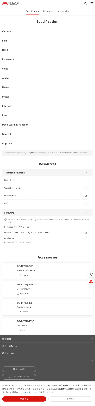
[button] (32, 11)
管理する (71, 399)
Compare (24, 275)
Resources (48, 11)
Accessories (63, 11)
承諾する (24, 398)
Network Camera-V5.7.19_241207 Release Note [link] (27, 232)
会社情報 (6, 338)
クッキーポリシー (28, 392)
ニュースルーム (9, 346)
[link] (42, 180)
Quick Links (8, 353)
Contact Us (19, 369)
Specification (32, 11)
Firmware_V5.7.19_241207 (17, 226)
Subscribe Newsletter (19, 377)
